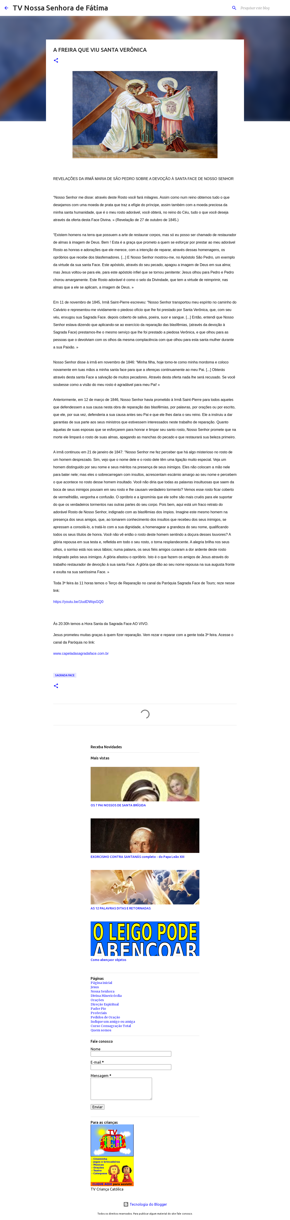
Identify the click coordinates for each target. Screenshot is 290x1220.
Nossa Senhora (102, 991)
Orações (97, 1000)
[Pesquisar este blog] (262, 7)
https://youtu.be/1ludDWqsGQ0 (78, 602)
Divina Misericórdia (106, 996)
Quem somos (101, 1030)
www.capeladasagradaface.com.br (81, 653)
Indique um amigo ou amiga (113, 1022)
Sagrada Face (65, 675)
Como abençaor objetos (108, 960)
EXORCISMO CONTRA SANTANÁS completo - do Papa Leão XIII (137, 857)
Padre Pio (98, 1009)
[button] (56, 61)
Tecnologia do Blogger (145, 1204)
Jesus (95, 987)
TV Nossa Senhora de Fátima (60, 8)
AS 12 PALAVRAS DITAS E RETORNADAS (121, 908)
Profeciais (99, 1013)
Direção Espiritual (105, 1004)
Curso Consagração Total (111, 1026)
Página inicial (101, 983)
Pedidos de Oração (105, 1017)
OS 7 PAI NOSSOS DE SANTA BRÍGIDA (118, 805)
